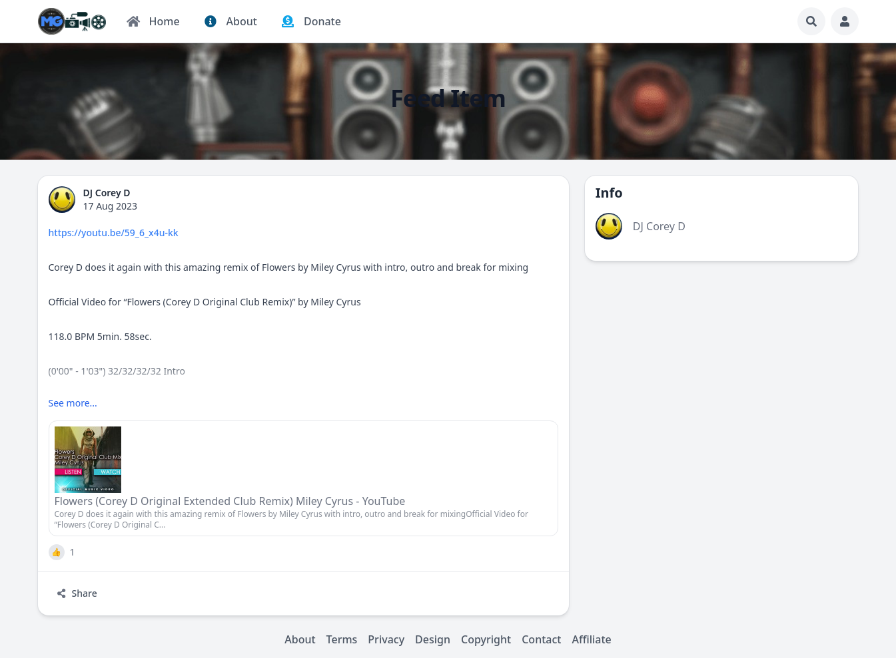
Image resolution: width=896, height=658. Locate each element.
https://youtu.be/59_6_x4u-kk (114, 232)
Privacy (386, 639)
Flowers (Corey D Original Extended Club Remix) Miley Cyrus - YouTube (230, 501)
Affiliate (591, 639)
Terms (342, 639)
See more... (73, 403)
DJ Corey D (659, 226)
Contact (541, 639)
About (299, 639)
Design (432, 639)
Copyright (486, 639)
